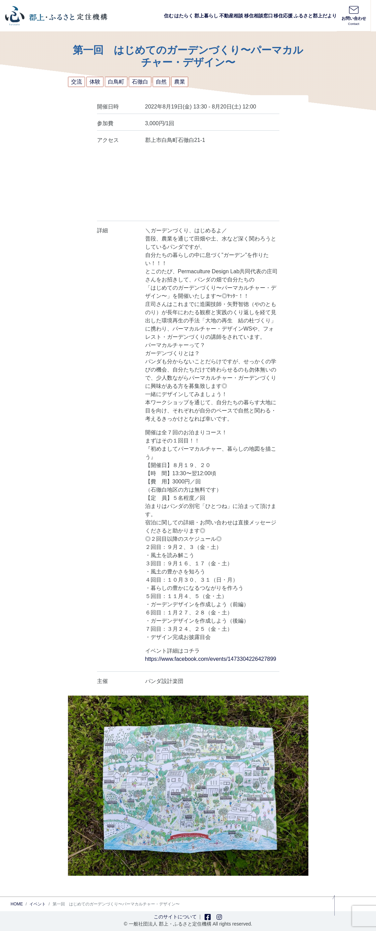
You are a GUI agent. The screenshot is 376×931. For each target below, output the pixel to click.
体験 (94, 82)
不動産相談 (231, 15)
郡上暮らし (206, 15)
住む (168, 15)
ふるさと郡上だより (315, 15)
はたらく (183, 15)
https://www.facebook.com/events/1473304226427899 (210, 659)
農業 (179, 82)
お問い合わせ (354, 15)
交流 (76, 82)
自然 (161, 82)
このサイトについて (175, 916)
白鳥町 (116, 82)
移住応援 (283, 15)
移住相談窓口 (258, 15)
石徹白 (140, 82)
